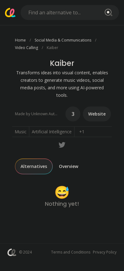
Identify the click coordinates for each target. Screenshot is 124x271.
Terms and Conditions (70, 252)
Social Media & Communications (63, 40)
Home (20, 40)
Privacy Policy (105, 252)
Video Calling (26, 47)
